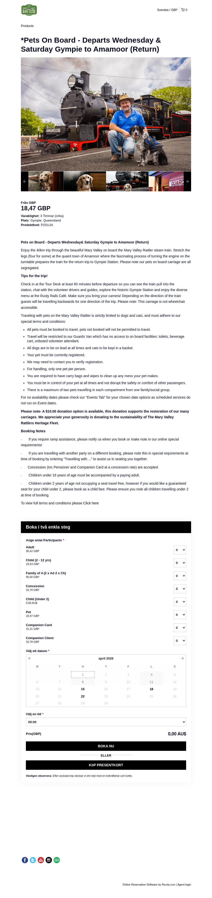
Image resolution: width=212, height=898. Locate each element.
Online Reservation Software (140, 884)
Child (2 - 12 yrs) (93, 562)
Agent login (184, 884)
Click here (91, 503)
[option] (42, 181)
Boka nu (106, 746)
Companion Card (93, 627)
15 (83, 689)
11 (151, 682)
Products (27, 26)
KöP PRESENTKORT (106, 765)
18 (151, 689)
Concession (93, 588)
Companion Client (93, 640)
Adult (93, 549)
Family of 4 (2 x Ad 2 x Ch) (93, 575)
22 (83, 696)
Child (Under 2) (93, 601)
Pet (93, 614)
